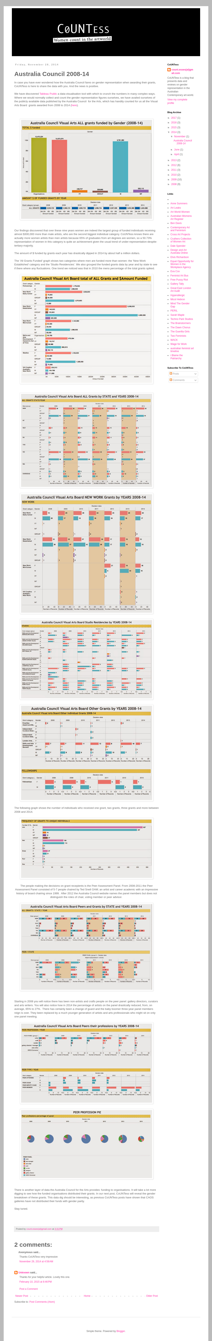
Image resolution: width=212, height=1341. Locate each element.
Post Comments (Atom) (42, 1301)
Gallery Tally (177, 283)
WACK (174, 340)
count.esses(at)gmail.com (182, 71)
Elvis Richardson (179, 257)
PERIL (174, 310)
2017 (174, 117)
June (177, 149)
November (180, 136)
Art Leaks (175, 207)
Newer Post (21, 1295)
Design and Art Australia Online (179, 251)
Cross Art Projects (180, 234)
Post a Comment (28, 1289)
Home (87, 1295)
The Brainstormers (180, 323)
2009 (174, 179)
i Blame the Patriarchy (176, 357)
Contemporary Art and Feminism (180, 229)
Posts (174, 373)
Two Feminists (178, 335)
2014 (174, 132)
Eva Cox (175, 271)
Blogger (120, 1331)
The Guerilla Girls (179, 331)
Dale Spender (177, 245)
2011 (174, 169)
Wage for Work (178, 344)
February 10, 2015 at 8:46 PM (35, 1281)
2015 (174, 127)
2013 (174, 160)
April (177, 154)
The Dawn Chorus (180, 327)
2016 (174, 122)
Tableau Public (48, 93)
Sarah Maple (177, 315)
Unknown (23, 1272)
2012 (174, 165)
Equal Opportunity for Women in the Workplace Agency (182, 264)
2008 (174, 184)
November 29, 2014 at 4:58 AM (36, 1261)
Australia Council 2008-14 (183, 142)
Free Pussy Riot (179, 279)
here (74, 105)
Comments (177, 380)
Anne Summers (178, 203)
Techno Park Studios (181, 319)
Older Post (152, 1295)
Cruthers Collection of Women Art (180, 240)
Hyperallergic (177, 295)
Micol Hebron (177, 299)
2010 (174, 174)
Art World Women (180, 211)
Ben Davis (176, 223)
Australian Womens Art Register (181, 217)
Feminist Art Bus (179, 275)
